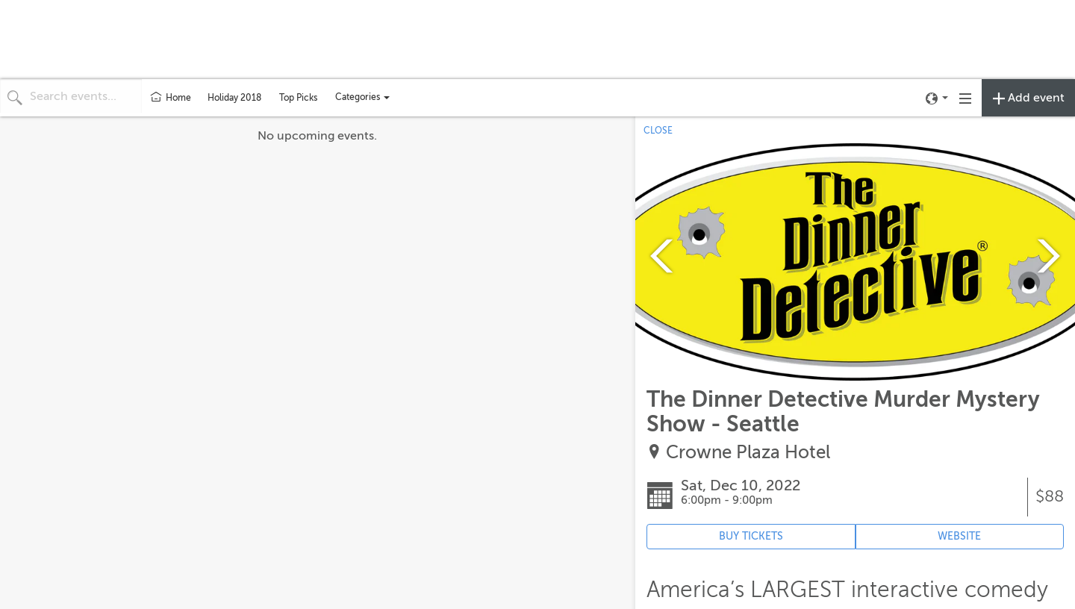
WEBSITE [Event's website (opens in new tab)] (959, 536)
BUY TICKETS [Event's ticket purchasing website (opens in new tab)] (751, 536)
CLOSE (658, 130)
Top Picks (298, 98)
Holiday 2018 (234, 98)
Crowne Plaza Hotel (748, 453)
